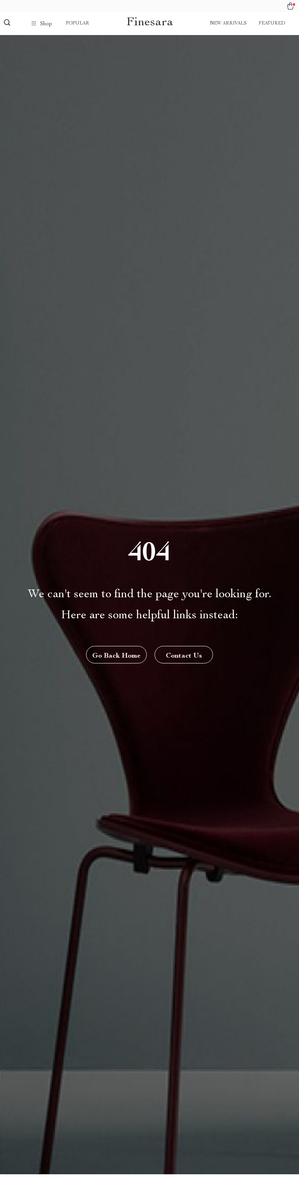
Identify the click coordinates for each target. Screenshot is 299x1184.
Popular (77, 23)
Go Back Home (116, 656)
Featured (272, 23)
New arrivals (228, 23)
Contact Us (184, 656)
